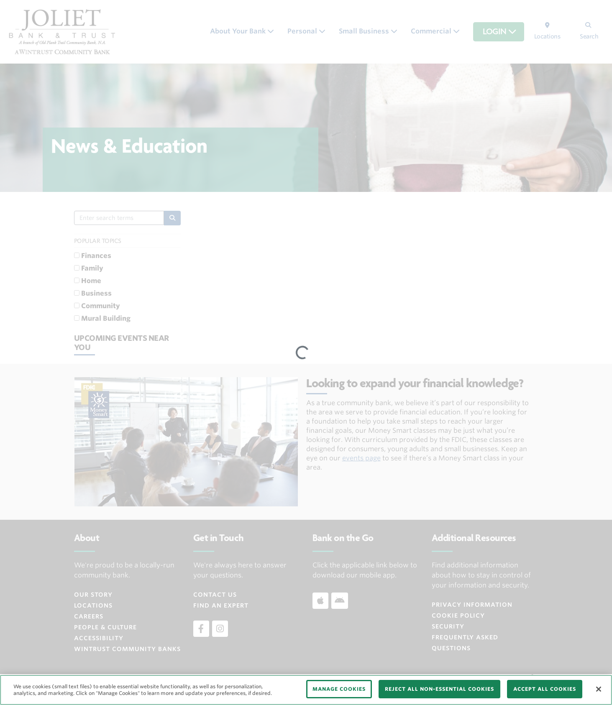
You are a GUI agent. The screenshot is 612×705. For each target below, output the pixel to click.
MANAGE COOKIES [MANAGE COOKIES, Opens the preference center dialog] (339, 689)
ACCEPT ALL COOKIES (544, 689)
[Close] (598, 689)
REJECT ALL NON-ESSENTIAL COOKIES (439, 689)
